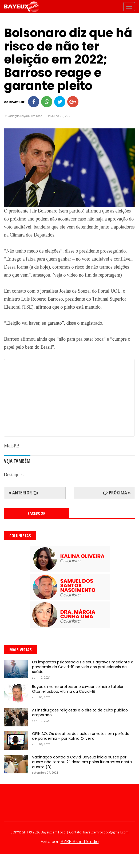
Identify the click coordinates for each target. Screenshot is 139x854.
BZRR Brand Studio (80, 841)
